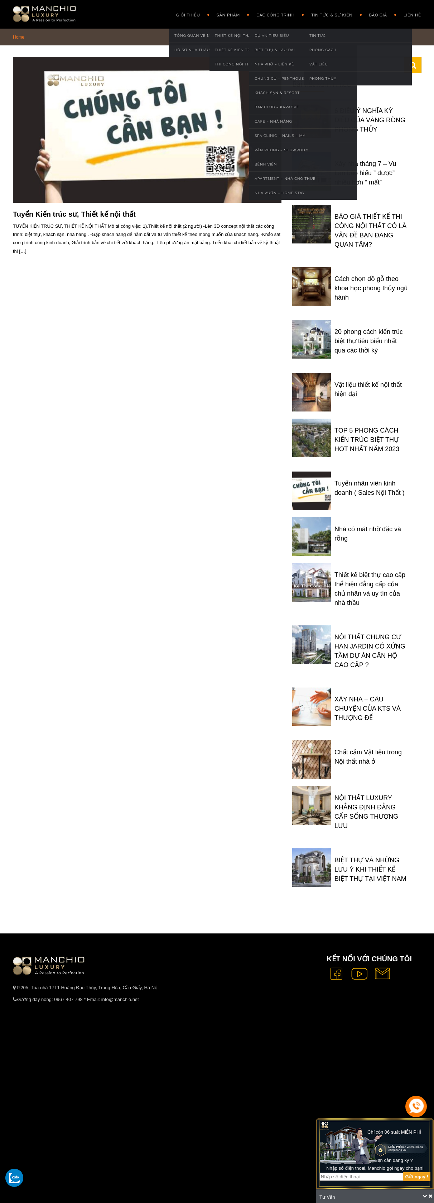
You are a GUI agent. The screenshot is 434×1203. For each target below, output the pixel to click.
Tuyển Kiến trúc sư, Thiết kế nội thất (74, 214)
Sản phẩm (228, 15)
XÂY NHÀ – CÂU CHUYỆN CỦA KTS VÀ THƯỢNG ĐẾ (367, 708)
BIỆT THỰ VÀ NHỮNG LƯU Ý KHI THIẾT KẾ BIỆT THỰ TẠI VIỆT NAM (370, 869)
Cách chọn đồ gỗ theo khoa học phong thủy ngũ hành (371, 288)
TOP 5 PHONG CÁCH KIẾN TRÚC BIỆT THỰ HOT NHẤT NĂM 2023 (366, 440)
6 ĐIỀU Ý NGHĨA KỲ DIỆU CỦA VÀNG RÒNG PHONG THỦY (369, 120)
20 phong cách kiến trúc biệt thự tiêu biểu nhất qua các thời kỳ (368, 341)
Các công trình (275, 15)
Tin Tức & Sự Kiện (332, 15)
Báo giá (378, 15)
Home (18, 37)
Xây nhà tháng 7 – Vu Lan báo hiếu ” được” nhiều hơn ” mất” (365, 173)
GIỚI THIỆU (188, 15)
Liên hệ (412, 15)
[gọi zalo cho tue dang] (14, 1178)
